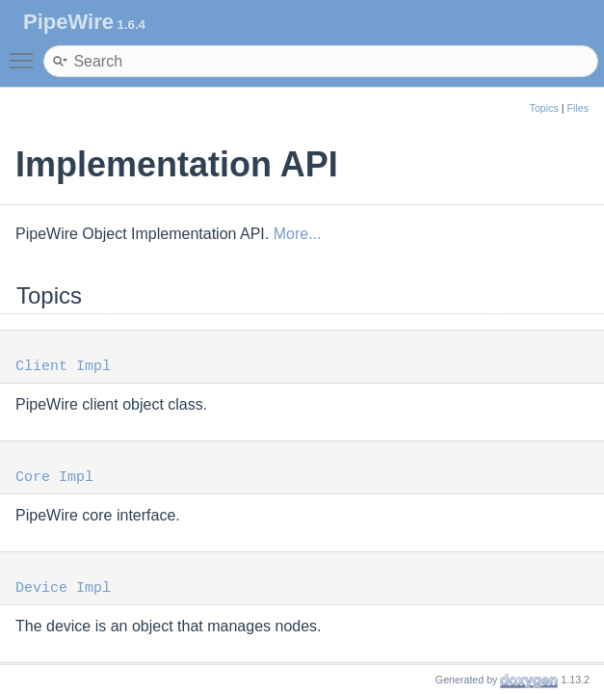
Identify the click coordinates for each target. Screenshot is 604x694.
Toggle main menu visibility (26, 52)
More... (298, 234)
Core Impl (54, 477)
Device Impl (63, 588)
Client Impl (63, 367)
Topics (544, 108)
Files (578, 108)
